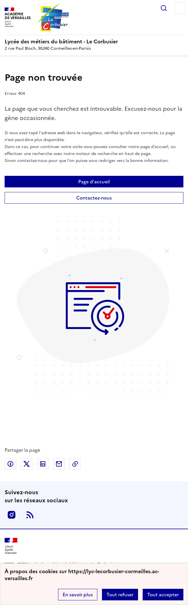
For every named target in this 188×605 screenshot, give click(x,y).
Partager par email (59, 464)
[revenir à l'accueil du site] (94, 41)
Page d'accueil (94, 181)
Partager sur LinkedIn (43, 464)
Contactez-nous (94, 197)
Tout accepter (163, 594)
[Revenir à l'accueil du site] (11, 546)
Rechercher (164, 8)
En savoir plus (78, 594)
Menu (180, 8)
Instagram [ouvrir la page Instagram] (11, 515)
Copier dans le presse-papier (75, 464)
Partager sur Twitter (26, 464)
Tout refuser (120, 594)
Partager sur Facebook (10, 464)
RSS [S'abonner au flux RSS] (30, 515)
